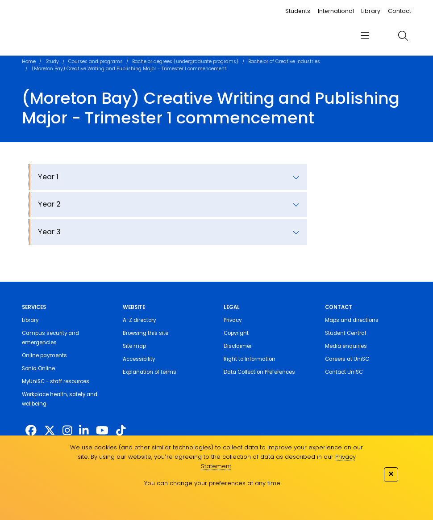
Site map (134, 346)
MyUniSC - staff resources (55, 381)
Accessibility (139, 359)
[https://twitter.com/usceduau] (49, 431)
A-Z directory (139, 320)
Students (297, 11)
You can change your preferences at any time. (212, 483)
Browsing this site (145, 333)
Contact (399, 11)
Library (370, 11)
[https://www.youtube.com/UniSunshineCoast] (102, 431)
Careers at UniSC (347, 359)
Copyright (236, 333)
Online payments (44, 355)
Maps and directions (352, 320)
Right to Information (249, 359)
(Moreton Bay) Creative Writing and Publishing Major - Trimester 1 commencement (129, 68)
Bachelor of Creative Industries (284, 61)
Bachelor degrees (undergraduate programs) (185, 61)
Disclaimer (238, 346)
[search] (403, 35)
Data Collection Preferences (259, 372)
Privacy (232, 320)
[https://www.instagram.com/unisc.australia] (67, 431)
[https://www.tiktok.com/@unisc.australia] (121, 431)
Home (29, 61)
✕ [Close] (391, 474)
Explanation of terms (149, 372)
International (336, 11)
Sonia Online (38, 368)
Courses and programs (95, 61)
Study (52, 61)
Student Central (345, 333)
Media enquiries (346, 346)
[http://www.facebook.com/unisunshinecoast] (31, 431)
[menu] (365, 36)
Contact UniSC (344, 372)
